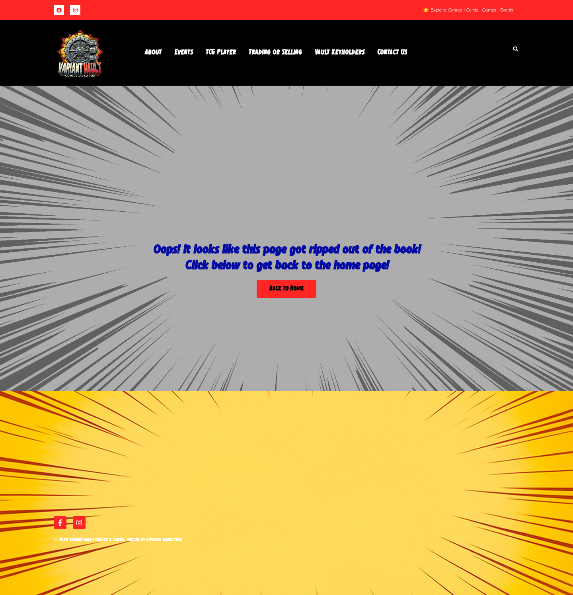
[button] (516, 49)
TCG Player (221, 52)
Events (183, 52)
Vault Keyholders (339, 52)
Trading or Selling (275, 52)
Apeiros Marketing (164, 540)
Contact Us (392, 52)
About (153, 52)
